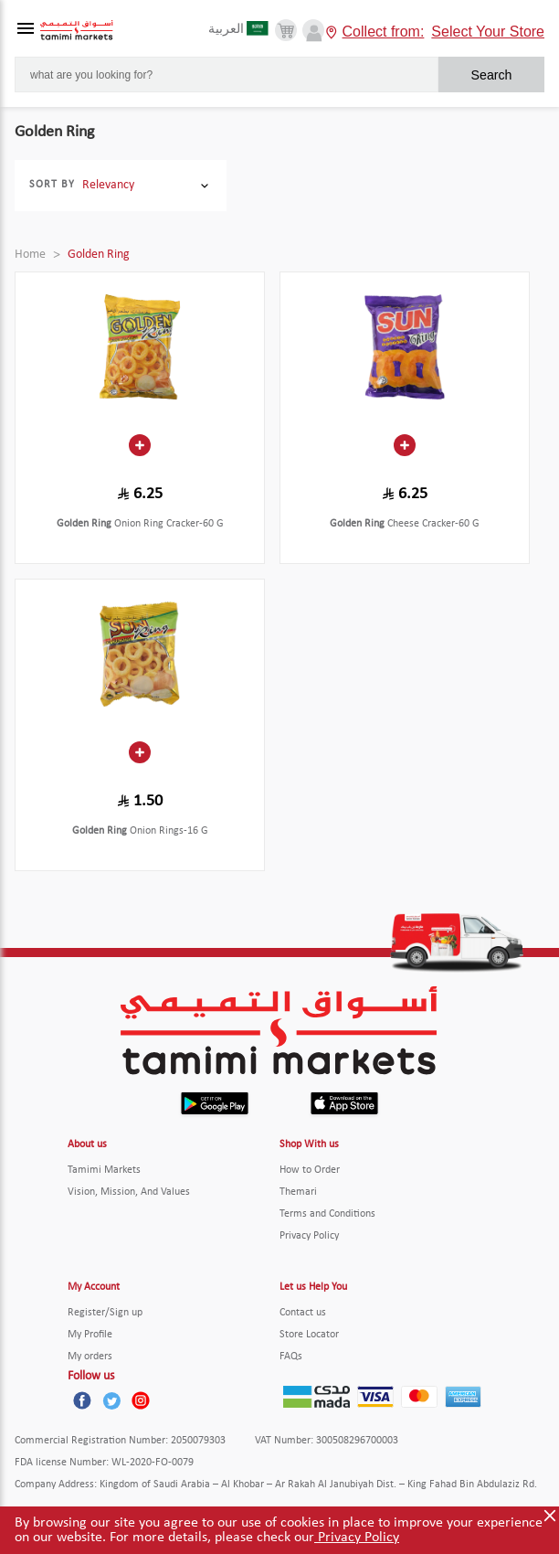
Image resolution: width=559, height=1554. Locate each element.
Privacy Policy (356, 1537)
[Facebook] (82, 1400)
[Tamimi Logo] (76, 30)
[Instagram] (140, 1400)
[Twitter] (111, 1400)
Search (491, 75)
